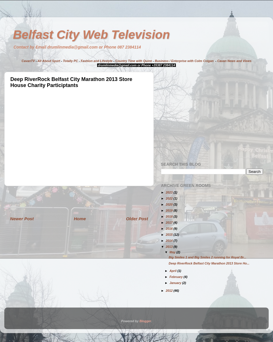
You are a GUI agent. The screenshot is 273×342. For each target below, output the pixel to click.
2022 (170, 198)
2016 (170, 228)
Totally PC (70, 61)
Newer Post (22, 218)
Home (80, 218)
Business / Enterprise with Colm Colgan (184, 61)
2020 (170, 204)
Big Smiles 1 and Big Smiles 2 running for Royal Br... (207, 257)
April (174, 271)
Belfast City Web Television (91, 34)
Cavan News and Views (234, 61)
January (176, 283)
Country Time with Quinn (133, 61)
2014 (170, 240)
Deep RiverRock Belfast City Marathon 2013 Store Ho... (209, 263)
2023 (170, 192)
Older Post (137, 218)
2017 (170, 222)
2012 (170, 290)
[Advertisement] (79, 200)
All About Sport (49, 61)
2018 (170, 216)
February (177, 277)
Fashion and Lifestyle (96, 61)
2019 (170, 210)
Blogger (145, 321)
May (173, 252)
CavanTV (28, 61)
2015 (170, 234)
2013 (170, 246)
